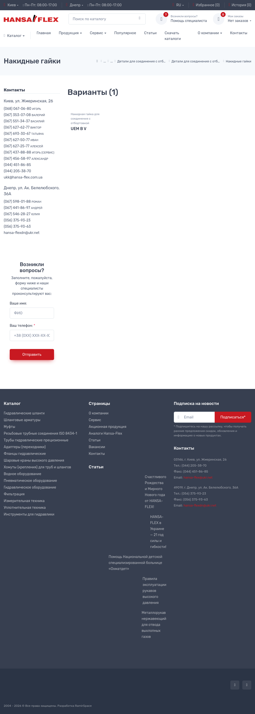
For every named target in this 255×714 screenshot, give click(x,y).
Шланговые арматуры (22, 420)
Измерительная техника (24, 501)
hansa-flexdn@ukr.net (22, 233)
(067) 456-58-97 (26, 159)
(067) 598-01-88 (22, 201)
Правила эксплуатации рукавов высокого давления (154, 591)
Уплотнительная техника (25, 508)
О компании (208, 33)
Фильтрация (14, 494)
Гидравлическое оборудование (30, 487)
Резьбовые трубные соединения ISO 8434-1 (40, 433)
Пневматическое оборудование (30, 481)
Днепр (73, 5)
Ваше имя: (18, 303)
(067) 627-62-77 (22, 127)
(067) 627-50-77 (21, 140)
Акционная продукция (107, 427)
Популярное (125, 33)
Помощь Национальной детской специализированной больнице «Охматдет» (135, 563)
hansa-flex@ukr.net (198, 477)
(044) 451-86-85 (17, 165)
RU (177, 5)
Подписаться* (233, 417)
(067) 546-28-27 (22, 214)
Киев (10, 5)
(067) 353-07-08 (24, 115)
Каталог (12, 35)
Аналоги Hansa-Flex (105, 433)
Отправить (32, 354)
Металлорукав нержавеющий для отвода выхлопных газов (154, 625)
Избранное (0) (206, 5)
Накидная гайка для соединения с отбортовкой (85, 119)
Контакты (238, 33)
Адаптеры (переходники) (25, 447)
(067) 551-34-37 (24, 121)
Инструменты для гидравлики (29, 514)
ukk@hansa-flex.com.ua (23, 177)
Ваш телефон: (22, 326)
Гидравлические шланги (24, 413)
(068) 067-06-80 (22, 109)
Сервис (96, 33)
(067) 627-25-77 (23, 146)
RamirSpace (83, 706)
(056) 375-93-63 (17, 226)
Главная (44, 33)
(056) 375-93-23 (17, 220)
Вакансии (97, 447)
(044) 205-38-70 (17, 171)
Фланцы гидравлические (25, 454)
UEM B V (78, 129)
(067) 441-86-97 (23, 208)
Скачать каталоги (173, 36)
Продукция (69, 33)
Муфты (9, 427)
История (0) (240, 5)
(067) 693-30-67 (24, 134)
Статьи (150, 33)
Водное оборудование (22, 474)
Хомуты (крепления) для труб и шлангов (37, 467)
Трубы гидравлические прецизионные (36, 440)
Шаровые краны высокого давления (34, 460)
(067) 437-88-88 (29, 152)
